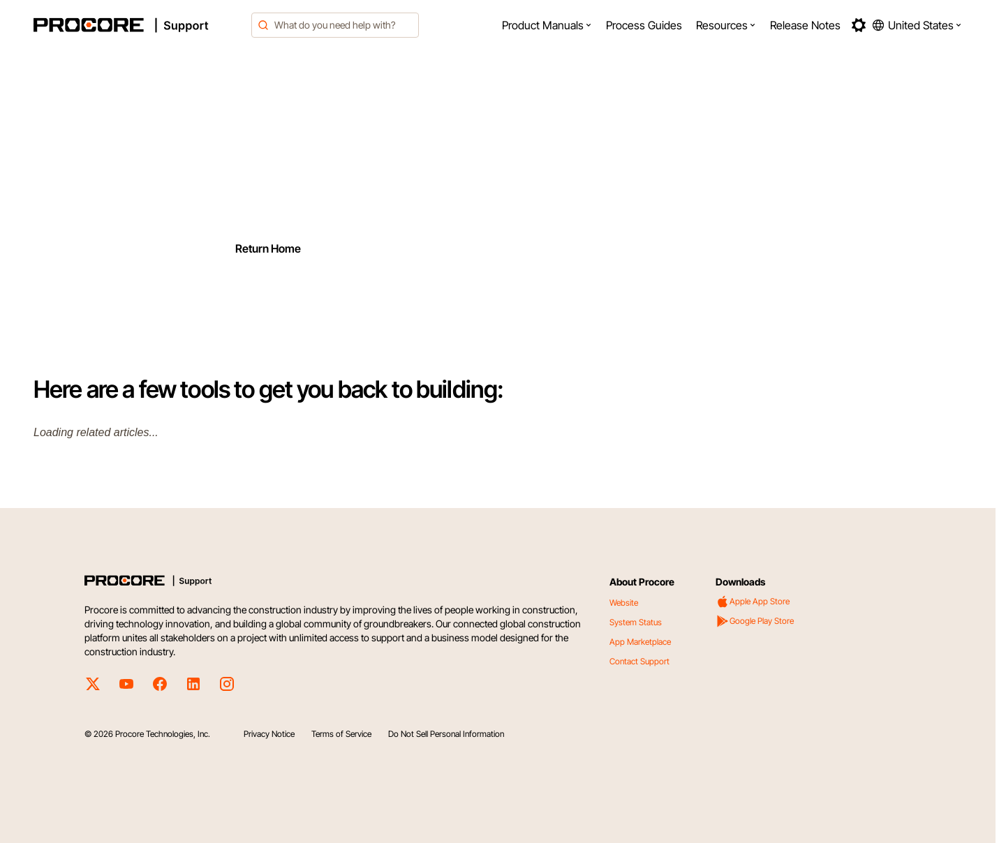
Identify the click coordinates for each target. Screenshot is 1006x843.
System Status (635, 622)
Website (623, 602)
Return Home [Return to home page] (268, 248)
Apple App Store (753, 602)
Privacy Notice (269, 734)
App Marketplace (640, 641)
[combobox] (335, 25)
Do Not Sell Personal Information (446, 734)
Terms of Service (341, 734)
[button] (547, 25)
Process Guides (644, 25)
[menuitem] (547, 25)
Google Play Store (755, 621)
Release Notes (805, 25)
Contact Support (639, 661)
